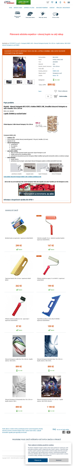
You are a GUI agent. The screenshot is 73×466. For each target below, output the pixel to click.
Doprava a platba (29, 7)
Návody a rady (18, 7)
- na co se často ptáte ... (61, 430)
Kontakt (52, 7)
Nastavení (58, 460)
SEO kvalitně (16, 458)
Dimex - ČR (55, 75)
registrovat (66, 7)
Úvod (10, 7)
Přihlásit (59, 7)
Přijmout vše (37, 460)
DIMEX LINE (56, 71)
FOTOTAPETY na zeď (14, 43)
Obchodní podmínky (42, 7)
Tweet (39, 91)
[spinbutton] (48, 96)
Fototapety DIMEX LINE (27, 43)
